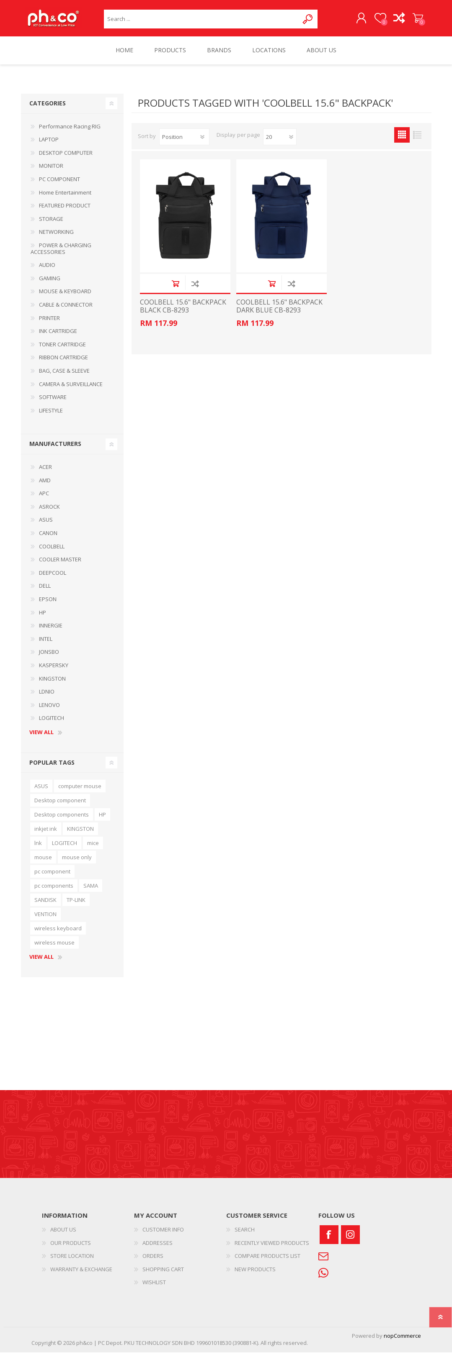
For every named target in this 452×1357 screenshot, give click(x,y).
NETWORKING (56, 236)
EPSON (48, 603)
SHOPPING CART (411, 20)
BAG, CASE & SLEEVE (64, 375)
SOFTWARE (53, 401)
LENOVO (49, 709)
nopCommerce (402, 1340)
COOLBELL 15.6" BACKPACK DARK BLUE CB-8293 (279, 311)
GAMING (49, 283)
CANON (48, 537)
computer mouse (79, 790)
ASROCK (49, 511)
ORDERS (152, 1260)
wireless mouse (54, 947)
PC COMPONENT (59, 183)
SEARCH (245, 1234)
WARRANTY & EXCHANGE (81, 1274)
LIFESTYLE (51, 415)
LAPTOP (49, 144)
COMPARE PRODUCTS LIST (267, 1260)
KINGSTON (52, 683)
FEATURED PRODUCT (64, 210)
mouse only (77, 861)
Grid (402, 139)
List (417, 139)
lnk (38, 847)
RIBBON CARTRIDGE (63, 362)
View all (41, 737)
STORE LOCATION (72, 1260)
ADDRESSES (157, 1247)
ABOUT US (63, 1234)
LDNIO (46, 696)
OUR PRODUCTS (70, 1247)
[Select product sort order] (184, 141)
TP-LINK (76, 904)
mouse (43, 861)
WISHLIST (154, 1286)
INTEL (45, 643)
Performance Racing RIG (70, 131)
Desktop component (60, 805)
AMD (45, 485)
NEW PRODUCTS (255, 1274)
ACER (45, 471)
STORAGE (51, 223)
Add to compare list (195, 288)
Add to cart (175, 288)
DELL (45, 590)
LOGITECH (51, 722)
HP (42, 617)
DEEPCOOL (52, 577)
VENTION (45, 918)
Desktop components (61, 819)
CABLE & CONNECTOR (66, 309)
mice (93, 847)
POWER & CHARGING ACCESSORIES (61, 253)
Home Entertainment (65, 197)
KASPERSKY (53, 669)
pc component (52, 876)
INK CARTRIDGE (58, 335)
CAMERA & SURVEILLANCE (71, 388)
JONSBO (49, 656)
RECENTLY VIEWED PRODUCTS (272, 1247)
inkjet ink (45, 833)
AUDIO (47, 269)
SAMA (90, 890)
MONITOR (51, 170)
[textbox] (201, 21)
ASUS (46, 524)
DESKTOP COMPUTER (66, 157)
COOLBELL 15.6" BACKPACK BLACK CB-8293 (183, 311)
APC (44, 498)
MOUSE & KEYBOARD (65, 296)
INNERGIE (50, 630)
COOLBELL (52, 551)
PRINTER (49, 322)
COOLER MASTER (60, 564)
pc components (53, 890)
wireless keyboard (58, 933)
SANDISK (45, 904)
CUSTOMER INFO (163, 1234)
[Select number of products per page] (280, 141)
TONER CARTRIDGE (62, 349)
